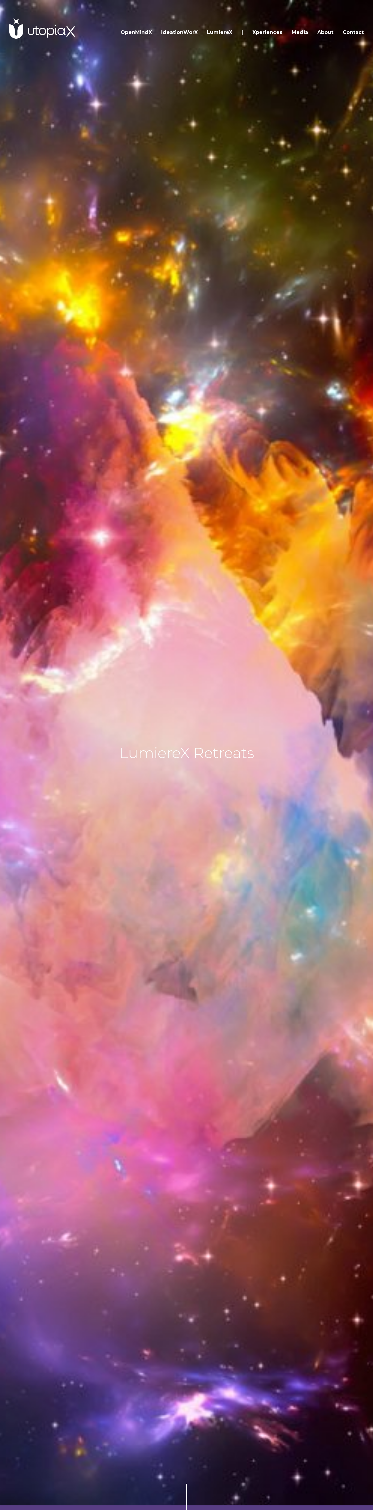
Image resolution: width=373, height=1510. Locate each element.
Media (300, 32)
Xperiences (267, 32)
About (325, 32)
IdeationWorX (179, 32)
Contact (353, 32)
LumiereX (219, 32)
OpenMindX (136, 32)
